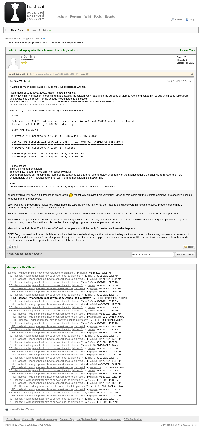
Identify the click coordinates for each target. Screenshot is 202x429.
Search (178, 20)
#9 (192, 74)
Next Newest (32, 253)
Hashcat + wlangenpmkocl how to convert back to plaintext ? (40, 272)
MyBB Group (44, 425)
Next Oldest (16, 253)
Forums (76, 16)
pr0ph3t (26, 56)
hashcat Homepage (46, 419)
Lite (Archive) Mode (87, 419)
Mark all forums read (110, 419)
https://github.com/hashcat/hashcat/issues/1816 (37, 104)
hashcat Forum (13, 38)
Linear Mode (187, 50)
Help (192, 20)
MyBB (20, 425)
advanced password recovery (35, 12)
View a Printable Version (22, 409)
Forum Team (13, 419)
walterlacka (95, 317)
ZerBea (91, 276)
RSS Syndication (133, 419)
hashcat (61, 16)
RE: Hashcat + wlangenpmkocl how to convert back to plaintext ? (46, 275)
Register (43, 30)
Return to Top (67, 419)
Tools (98, 16)
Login (33, 30)
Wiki (87, 16)
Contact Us (28, 419)
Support (27, 38)
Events (110, 16)
